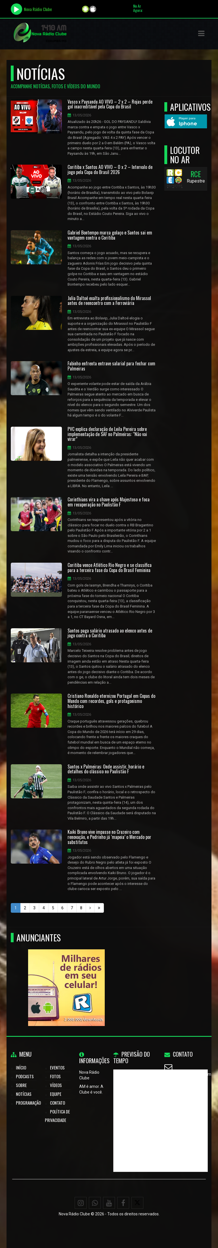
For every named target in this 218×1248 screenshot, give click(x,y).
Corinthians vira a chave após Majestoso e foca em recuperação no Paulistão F (109, 502)
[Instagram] (81, 1203)
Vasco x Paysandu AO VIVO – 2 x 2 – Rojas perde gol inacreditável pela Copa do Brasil (110, 104)
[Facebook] (123, 1203)
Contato (57, 1103)
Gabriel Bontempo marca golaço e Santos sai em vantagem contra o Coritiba (110, 235)
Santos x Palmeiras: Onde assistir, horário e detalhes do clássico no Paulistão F (106, 769)
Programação (28, 1103)
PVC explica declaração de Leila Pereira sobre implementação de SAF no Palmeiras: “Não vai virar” (107, 434)
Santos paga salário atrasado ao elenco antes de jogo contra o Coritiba (110, 633)
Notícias (24, 1094)
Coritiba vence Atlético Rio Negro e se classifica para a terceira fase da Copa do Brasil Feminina (110, 568)
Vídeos (56, 1085)
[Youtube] (109, 1203)
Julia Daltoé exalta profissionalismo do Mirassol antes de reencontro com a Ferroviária (109, 301)
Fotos (55, 1076)
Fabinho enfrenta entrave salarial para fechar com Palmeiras (111, 366)
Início (21, 1067)
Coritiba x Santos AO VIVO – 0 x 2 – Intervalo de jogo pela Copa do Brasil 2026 (110, 170)
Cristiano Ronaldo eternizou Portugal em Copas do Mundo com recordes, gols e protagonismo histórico (111, 701)
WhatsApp (181, 1088)
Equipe (55, 1094)
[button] (201, 33)
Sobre (21, 1085)
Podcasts (25, 1076)
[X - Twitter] (137, 1203)
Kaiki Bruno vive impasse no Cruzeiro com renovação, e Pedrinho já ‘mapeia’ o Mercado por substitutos (109, 837)
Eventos (57, 1067)
